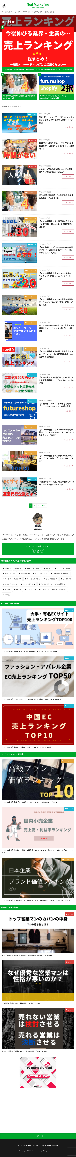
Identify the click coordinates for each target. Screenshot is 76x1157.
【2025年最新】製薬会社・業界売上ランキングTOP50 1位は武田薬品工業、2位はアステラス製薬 (56, 354)
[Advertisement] (38, 1110)
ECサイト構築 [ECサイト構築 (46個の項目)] (60, 589)
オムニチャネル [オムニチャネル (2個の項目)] (11, 584)
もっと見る (68, 127)
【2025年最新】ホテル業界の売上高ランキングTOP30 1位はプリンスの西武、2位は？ (56, 458)
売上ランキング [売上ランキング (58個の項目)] (63, 568)
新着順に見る (6, 106)
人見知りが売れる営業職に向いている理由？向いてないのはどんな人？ (55, 170)
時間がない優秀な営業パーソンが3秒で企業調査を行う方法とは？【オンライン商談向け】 (56, 146)
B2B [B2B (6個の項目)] (7, 595)
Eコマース (26, 12)
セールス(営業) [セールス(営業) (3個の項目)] (51, 579)
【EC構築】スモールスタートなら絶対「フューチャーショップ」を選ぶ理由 (55, 404)
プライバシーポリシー (49, 1145)
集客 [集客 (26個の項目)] (8, 568)
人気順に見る (16, 106)
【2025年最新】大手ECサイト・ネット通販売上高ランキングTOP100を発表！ (30, 651)
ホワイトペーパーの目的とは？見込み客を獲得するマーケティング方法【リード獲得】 (56, 328)
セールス (18, 12)
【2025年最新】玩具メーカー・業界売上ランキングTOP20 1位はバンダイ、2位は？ (56, 276)
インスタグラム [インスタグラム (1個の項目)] (29, 584)
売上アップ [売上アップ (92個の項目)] (10, 573)
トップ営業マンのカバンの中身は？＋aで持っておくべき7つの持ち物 (27, 955)
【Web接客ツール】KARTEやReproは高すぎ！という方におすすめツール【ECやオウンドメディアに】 (56, 250)
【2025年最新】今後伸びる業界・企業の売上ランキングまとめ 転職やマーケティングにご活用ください (37, 69)
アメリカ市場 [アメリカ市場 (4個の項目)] (46, 584)
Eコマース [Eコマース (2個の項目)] (31, 589)
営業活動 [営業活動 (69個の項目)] (25, 573)
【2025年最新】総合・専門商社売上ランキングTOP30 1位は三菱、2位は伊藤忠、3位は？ (56, 224)
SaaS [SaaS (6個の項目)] (7, 589)
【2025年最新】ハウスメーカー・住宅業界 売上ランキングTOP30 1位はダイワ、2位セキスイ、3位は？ (56, 432)
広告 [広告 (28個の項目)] (48, 568)
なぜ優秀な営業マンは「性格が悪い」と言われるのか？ (22, 1003)
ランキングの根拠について (28, 1145)
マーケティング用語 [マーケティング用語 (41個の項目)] (61, 573)
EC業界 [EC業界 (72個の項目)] (45, 589)
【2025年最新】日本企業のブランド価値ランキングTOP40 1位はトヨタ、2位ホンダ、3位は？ (36, 900)
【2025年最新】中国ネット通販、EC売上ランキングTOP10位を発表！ (27, 747)
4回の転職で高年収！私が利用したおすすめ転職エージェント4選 (19, 97)
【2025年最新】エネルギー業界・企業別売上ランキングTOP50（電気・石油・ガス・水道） (56, 302)
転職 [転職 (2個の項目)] (18, 568)
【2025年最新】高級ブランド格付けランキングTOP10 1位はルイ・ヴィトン (29, 802)
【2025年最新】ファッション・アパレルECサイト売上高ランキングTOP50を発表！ (32, 699)
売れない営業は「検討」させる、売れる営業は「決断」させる (24, 1051)
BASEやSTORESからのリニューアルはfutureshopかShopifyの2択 (53, 97)
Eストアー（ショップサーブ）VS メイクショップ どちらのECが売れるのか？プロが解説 (56, 120)
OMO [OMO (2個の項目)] (18, 589)
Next (43, 505)
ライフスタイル (37, 12)
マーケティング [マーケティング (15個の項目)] (33, 579)
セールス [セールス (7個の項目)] (67, 579)
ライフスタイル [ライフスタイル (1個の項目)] (41, 573)
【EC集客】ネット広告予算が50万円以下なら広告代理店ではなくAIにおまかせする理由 (56, 380)
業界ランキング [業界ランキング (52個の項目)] (33, 568)
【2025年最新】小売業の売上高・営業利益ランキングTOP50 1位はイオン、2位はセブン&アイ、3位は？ (37, 851)
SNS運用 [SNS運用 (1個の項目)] (61, 584)
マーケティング (7, 12)
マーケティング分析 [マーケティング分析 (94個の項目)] (13, 579)
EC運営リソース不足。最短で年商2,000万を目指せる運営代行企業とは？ (56, 483)
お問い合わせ (49, 12)
